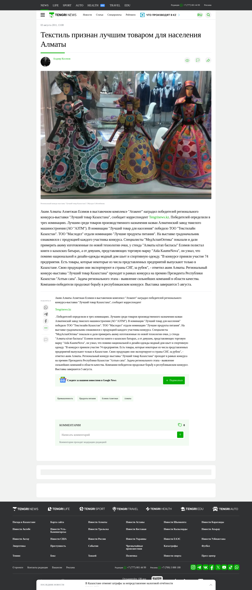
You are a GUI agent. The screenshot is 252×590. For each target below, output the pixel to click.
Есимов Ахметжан (110, 398)
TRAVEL (115, 5)
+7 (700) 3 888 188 (171, 567)
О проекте (18, 567)
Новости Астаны (135, 522)
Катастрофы (171, 546)
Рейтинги (131, 14)
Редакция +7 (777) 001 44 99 (185, 5)
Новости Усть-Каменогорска (58, 530)
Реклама (207, 5)
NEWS (44, 5)
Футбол (206, 546)
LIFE (56, 5)
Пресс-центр (208, 555)
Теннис (16, 555)
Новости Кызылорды (175, 529)
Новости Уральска (98, 529)
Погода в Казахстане (24, 522)
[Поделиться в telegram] (46, 314)
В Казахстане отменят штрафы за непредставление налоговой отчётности (129, 583)
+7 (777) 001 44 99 (136, 567)
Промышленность (65, 398)
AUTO (79, 5)
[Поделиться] (208, 60)
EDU (127, 5)
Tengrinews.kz (159, 217)
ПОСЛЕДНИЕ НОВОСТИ (52, 585)
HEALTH (96, 5)
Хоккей (92, 555)
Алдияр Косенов (61, 58)
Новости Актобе (21, 529)
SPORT (67, 5)
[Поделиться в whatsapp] (46, 307)
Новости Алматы (97, 522)
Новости (87, 14)
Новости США (58, 539)
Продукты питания (87, 398)
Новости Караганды (213, 522)
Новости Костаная (136, 529)
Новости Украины (136, 539)
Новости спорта (172, 555)
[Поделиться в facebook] (46, 321)
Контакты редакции (37, 567)
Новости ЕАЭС (172, 539)
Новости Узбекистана (213, 539)
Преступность (58, 546)
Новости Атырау (211, 529)
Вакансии (57, 567)
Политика (131, 555)
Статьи (99, 14)
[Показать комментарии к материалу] (46, 339)
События (93, 546)
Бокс (53, 555)
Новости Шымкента (175, 522)
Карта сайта (57, 522)
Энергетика (19, 546)
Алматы (127, 398)
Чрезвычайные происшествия (134, 547)
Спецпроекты (114, 14)
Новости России (97, 539)
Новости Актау (21, 539)
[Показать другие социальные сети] (46, 328)
